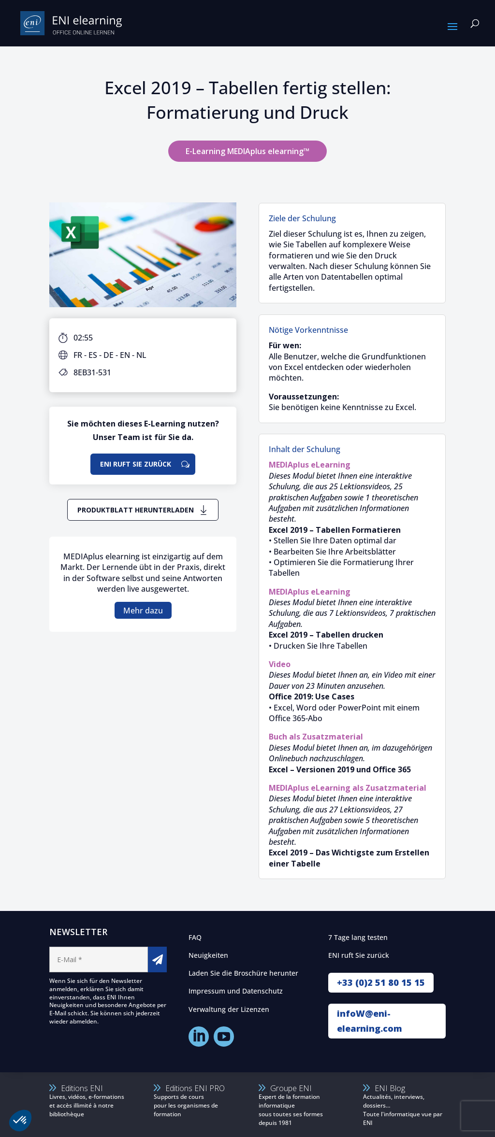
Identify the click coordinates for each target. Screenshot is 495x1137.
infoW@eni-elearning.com (369, 1021)
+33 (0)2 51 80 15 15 (381, 982)
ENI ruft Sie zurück (135, 464)
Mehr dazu (143, 610)
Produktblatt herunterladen (135, 509)
